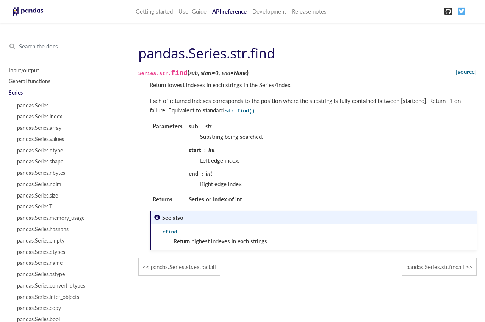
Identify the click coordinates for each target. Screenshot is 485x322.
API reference (229, 11)
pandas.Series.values (40, 139)
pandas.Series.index (39, 117)
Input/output (24, 70)
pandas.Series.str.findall (435, 266)
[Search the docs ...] (60, 46)
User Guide (192, 11)
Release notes (309, 11)
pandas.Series (32, 106)
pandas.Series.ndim (39, 184)
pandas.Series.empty (40, 241)
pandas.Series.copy (39, 308)
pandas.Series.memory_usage (50, 218)
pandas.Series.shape (40, 162)
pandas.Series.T (34, 207)
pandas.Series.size (37, 196)
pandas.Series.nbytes (41, 173)
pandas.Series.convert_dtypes (51, 286)
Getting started (154, 11)
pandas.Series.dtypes (41, 252)
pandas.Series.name (40, 263)
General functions (29, 81)
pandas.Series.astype (41, 274)
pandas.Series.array (39, 128)
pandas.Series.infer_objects (48, 297)
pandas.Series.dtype (40, 151)
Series (16, 93)
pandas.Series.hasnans (43, 229)
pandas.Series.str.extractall (183, 266)
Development (269, 11)
